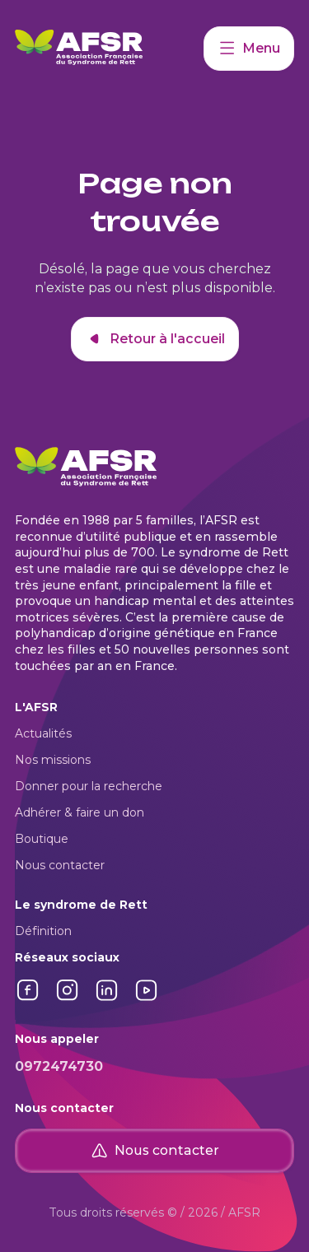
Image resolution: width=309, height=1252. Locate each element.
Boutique (41, 838)
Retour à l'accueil (155, 339)
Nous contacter (60, 865)
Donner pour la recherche (88, 786)
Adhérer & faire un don (79, 812)
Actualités (43, 733)
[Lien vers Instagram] (67, 999)
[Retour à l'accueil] (109, 48)
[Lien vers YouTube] (146, 999)
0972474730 (59, 1066)
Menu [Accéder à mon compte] (249, 48)
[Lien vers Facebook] (28, 999)
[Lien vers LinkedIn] (107, 999)
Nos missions (53, 759)
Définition (43, 931)
